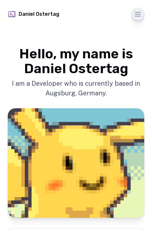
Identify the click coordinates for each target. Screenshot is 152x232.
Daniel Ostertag (33, 14)
